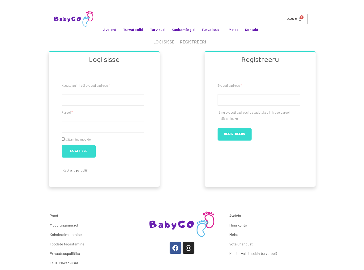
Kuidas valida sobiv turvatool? (253, 253)
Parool (68, 111)
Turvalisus (210, 29)
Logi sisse (164, 42)
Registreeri (193, 42)
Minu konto (238, 225)
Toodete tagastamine (67, 244)
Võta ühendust (241, 244)
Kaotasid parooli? (75, 170)
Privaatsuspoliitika (65, 253)
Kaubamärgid (183, 29)
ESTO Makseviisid (64, 263)
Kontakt (251, 29)
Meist (233, 29)
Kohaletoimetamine (66, 234)
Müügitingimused (64, 225)
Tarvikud (157, 29)
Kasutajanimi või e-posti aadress (87, 84)
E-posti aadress (231, 84)
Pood (54, 215)
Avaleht (109, 29)
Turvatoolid (133, 29)
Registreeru (234, 134)
